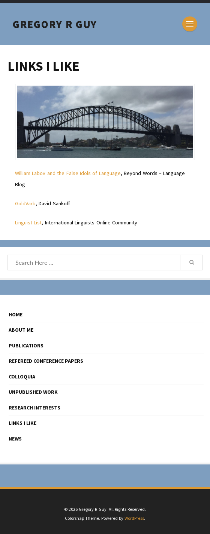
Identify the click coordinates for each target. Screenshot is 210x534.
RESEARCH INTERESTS (34, 407)
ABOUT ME (21, 329)
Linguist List (28, 222)
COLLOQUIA (22, 376)
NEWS (15, 438)
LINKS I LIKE (22, 423)
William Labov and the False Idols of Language (68, 173)
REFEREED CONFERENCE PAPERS (46, 360)
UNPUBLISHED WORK (33, 392)
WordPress (134, 518)
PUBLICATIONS (26, 345)
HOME (15, 314)
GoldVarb (25, 203)
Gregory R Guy (55, 24)
